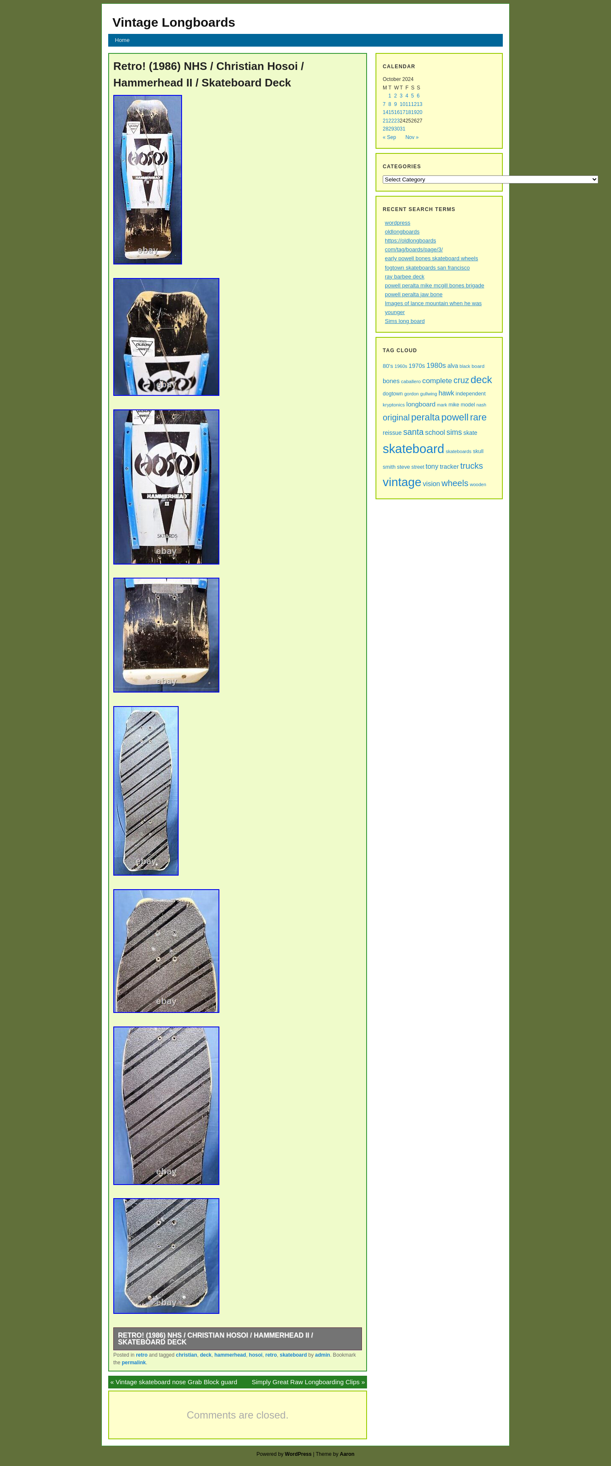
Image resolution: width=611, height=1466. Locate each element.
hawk (446, 393)
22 (391, 121)
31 (402, 129)
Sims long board (405, 321)
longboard (420, 404)
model (468, 405)
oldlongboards (402, 231)
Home (122, 40)
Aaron (347, 1454)
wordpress (397, 223)
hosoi (256, 1355)
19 (414, 112)
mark (442, 404)
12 (414, 104)
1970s (417, 365)
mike (453, 405)
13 (419, 104)
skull (478, 451)
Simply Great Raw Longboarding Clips (305, 1381)
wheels (454, 483)
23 (397, 121)
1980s (436, 366)
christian (186, 1355)
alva (452, 366)
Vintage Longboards (173, 22)
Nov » (411, 137)
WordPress (298, 1454)
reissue (392, 432)
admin (322, 1355)
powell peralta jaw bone (414, 294)
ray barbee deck (404, 276)
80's (388, 366)
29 (391, 129)
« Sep (389, 137)
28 (385, 129)
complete (437, 380)
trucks (471, 465)
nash (481, 404)
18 (408, 112)
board (478, 366)
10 (402, 104)
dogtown (393, 394)
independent (471, 393)
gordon (411, 393)
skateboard (293, 1355)
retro (141, 1355)
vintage (402, 482)
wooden (478, 484)
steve (403, 467)
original (396, 417)
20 (419, 112)
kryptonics (394, 404)
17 (402, 112)
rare (478, 417)
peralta (425, 417)
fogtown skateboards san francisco (427, 267)
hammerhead (230, 1355)
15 (391, 112)
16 (397, 112)
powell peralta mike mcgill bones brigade (434, 285)
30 (397, 129)
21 (385, 121)
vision (431, 483)
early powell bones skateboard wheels (431, 258)
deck (205, 1355)
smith (389, 467)
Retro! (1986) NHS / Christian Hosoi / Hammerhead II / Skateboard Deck (215, 1339)
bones (391, 381)
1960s (401, 366)
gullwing (428, 393)
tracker (449, 466)
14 (385, 112)
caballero (411, 381)
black (465, 366)
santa (413, 432)
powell (454, 417)
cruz (461, 380)
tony (432, 466)
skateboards (458, 451)
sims (454, 432)
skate (470, 433)
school (435, 432)
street (418, 467)
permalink (134, 1363)
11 (408, 104)
